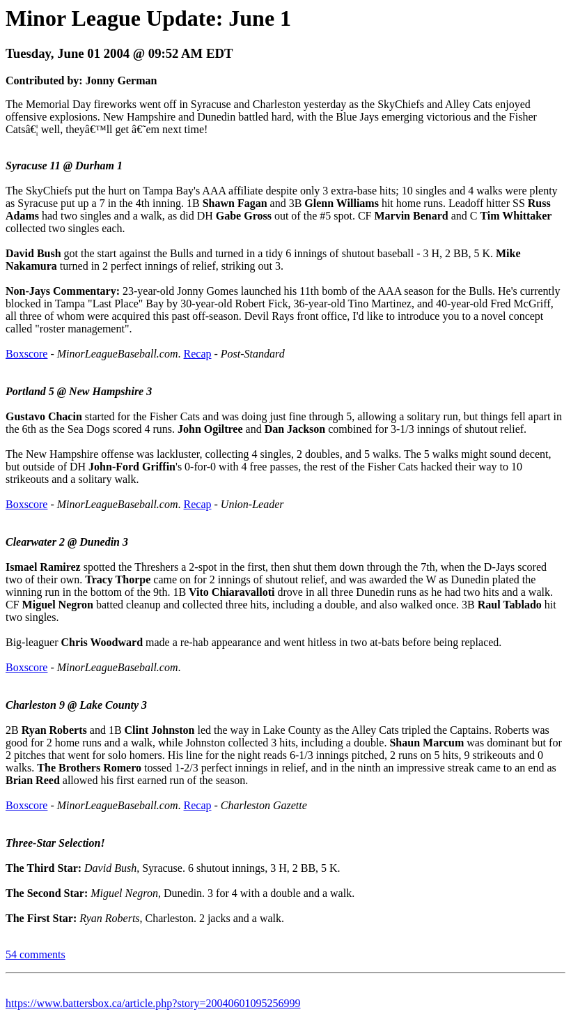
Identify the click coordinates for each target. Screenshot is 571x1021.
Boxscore (26, 354)
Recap (198, 354)
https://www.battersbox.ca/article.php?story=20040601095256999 (153, 1003)
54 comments (35, 954)
